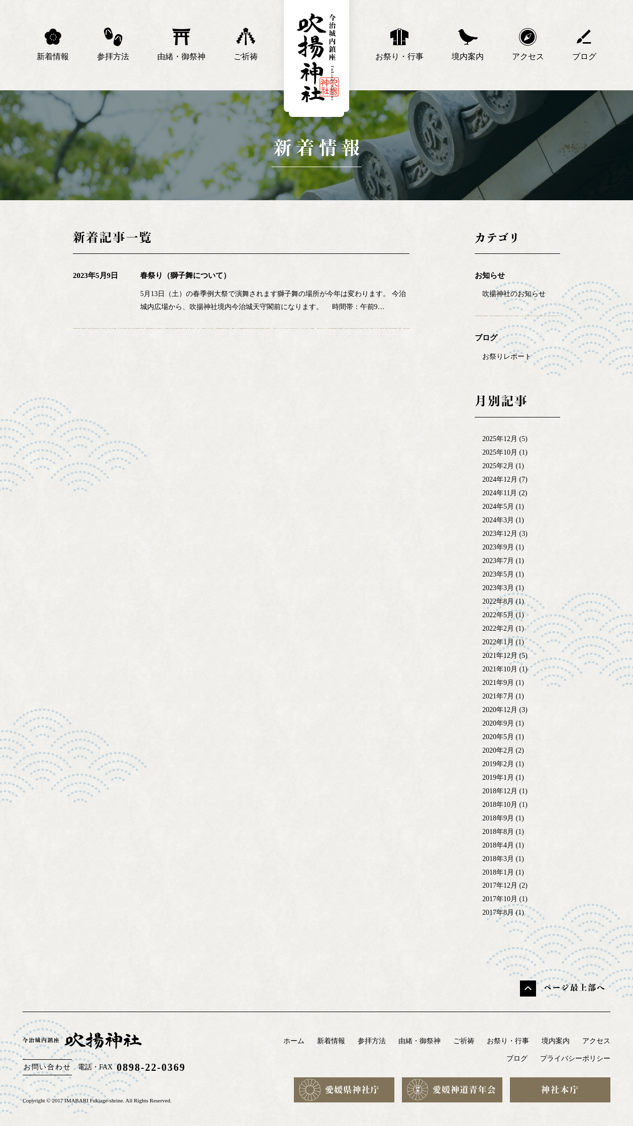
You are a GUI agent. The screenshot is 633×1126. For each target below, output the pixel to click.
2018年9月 (498, 818)
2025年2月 (498, 466)
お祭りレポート (507, 356)
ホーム (293, 1041)
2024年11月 (499, 493)
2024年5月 (498, 506)
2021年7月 (498, 696)
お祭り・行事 (399, 44)
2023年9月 (498, 547)
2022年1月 (498, 642)
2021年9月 (498, 682)
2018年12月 (499, 791)
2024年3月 (498, 520)
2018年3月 (498, 859)
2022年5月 (498, 615)
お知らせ (490, 275)
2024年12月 (499, 479)
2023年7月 (498, 561)
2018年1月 (498, 872)
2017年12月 (499, 885)
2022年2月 (498, 628)
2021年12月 (499, 655)
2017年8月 (498, 912)
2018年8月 (498, 831)
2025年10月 (499, 452)
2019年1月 (498, 777)
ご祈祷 (246, 44)
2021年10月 (499, 669)
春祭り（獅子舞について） (185, 275)
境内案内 (468, 44)
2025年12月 (499, 439)
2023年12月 (499, 533)
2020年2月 (498, 750)
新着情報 (53, 44)
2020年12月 (499, 710)
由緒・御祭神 (181, 44)
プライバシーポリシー (575, 1058)
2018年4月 (498, 845)
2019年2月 (498, 764)
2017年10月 (499, 899)
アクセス (528, 44)
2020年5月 (498, 737)
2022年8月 (498, 601)
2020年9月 (498, 723)
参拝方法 (113, 44)
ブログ (584, 44)
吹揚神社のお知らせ (514, 294)
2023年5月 (498, 574)
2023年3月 (498, 588)
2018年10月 (499, 804)
